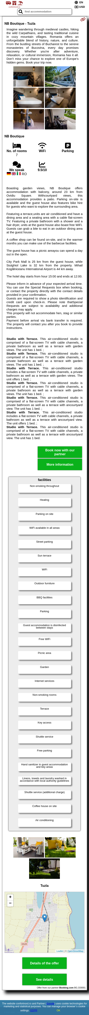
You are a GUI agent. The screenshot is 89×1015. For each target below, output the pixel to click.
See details (44, 979)
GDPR (33, 1010)
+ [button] (10, 897)
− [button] (10, 903)
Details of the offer (44, 963)
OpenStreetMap (75, 951)
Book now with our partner (60, 452)
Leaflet (59, 951)
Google (50, 1003)
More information (60, 464)
